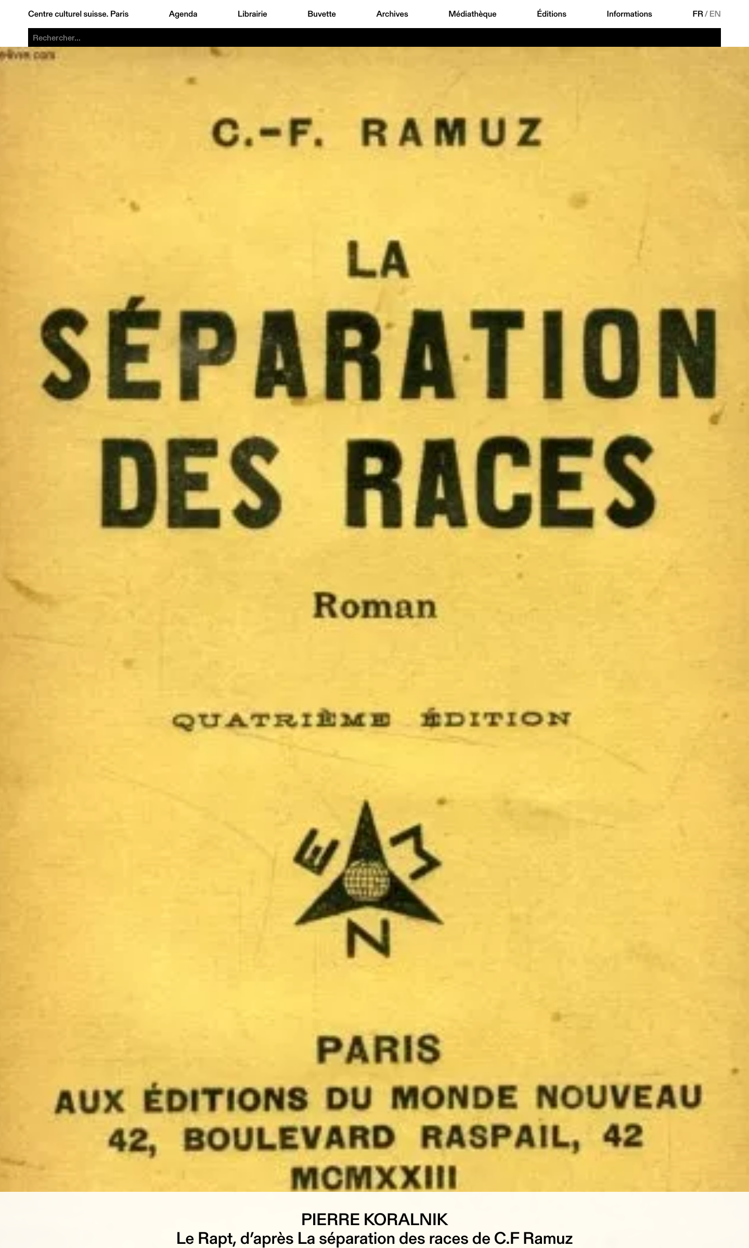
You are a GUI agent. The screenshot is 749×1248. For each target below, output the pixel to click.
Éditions (551, 14)
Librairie (252, 14)
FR (697, 14)
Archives (392, 14)
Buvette (321, 14)
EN (715, 14)
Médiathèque (472, 14)
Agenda (183, 14)
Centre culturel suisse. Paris (78, 14)
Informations (629, 14)
